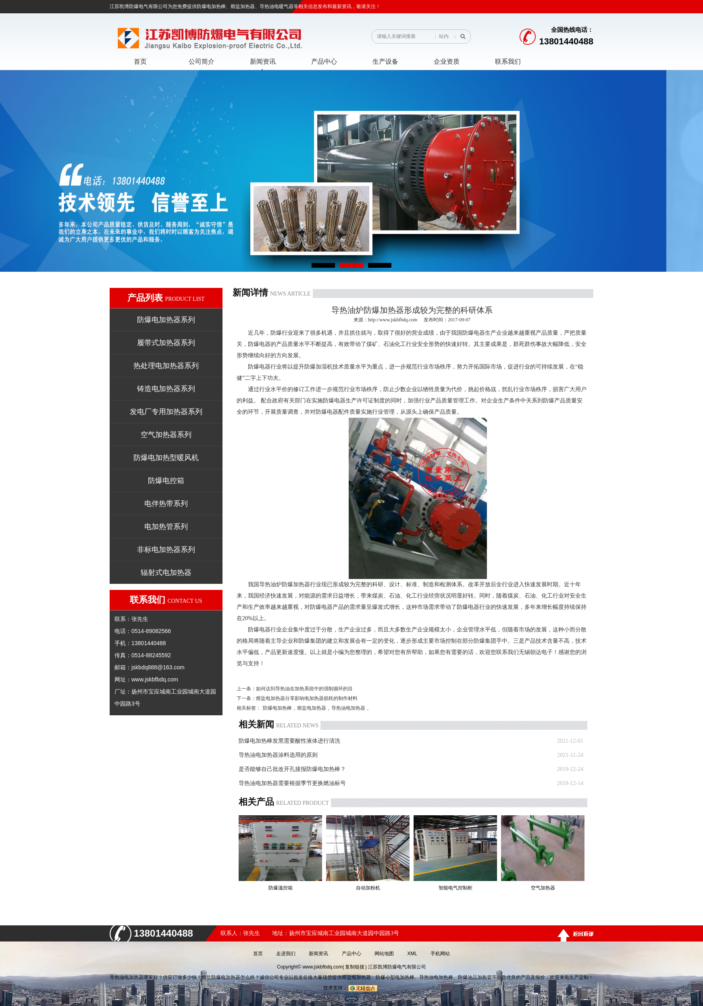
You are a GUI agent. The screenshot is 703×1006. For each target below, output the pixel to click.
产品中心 (351, 953)
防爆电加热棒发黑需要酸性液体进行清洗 (289, 741)
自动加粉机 (368, 888)
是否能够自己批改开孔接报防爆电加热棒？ (292, 769)
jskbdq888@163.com (158, 667)
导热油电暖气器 (276, 6)
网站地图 (384, 953)
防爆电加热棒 (211, 6)
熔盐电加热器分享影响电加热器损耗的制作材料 (307, 698)
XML (412, 953)
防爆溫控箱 (280, 888)
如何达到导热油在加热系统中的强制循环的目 (304, 688)
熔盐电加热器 (311, 708)
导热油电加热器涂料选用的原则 (278, 755)
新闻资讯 (318, 953)
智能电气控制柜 (455, 888)
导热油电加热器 (348, 708)
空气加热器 (543, 888)
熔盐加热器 (243, 6)
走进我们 (285, 953)
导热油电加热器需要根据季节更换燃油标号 (292, 783)
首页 (258, 953)
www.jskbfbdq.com (154, 679)
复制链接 (354, 967)
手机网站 (440, 953)
